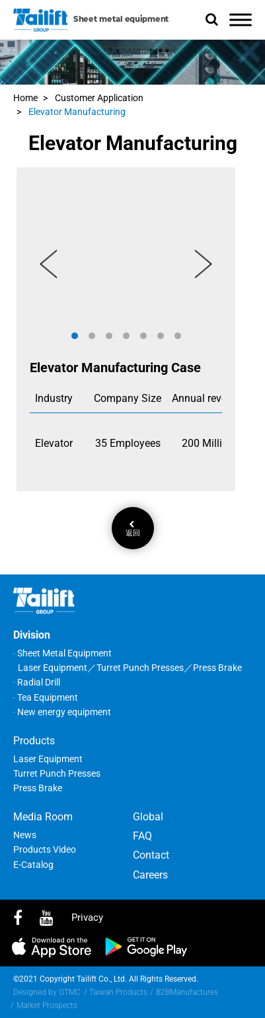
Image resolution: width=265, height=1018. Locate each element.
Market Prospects (47, 1005)
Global (148, 816)
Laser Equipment (48, 759)
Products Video (44, 849)
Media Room (43, 816)
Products (34, 740)
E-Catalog (33, 864)
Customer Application (99, 98)
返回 (132, 528)
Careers (150, 875)
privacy (87, 917)
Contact (151, 855)
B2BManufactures (187, 992)
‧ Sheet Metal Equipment (62, 653)
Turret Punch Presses (56, 773)
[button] (74, 336)
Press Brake (37, 788)
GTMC (70, 992)
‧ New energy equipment (62, 712)
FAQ (142, 836)
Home (25, 98)
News (24, 835)
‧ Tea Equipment (45, 697)
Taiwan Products (118, 992)
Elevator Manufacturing (77, 111)
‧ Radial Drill (36, 682)
